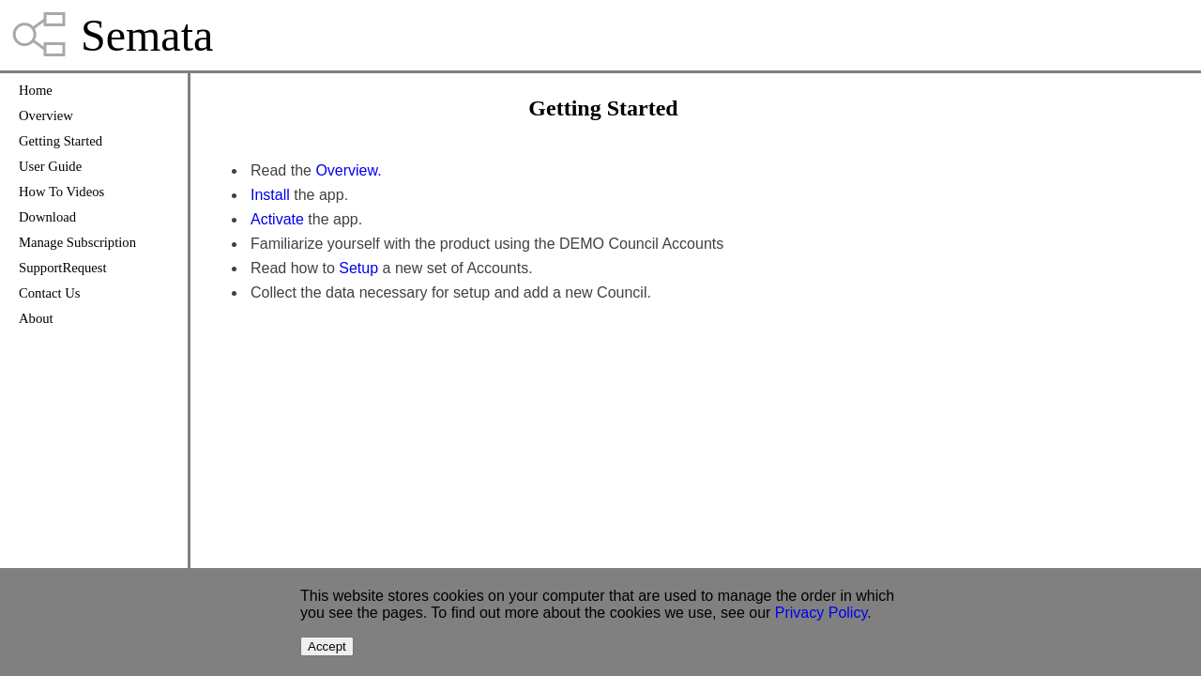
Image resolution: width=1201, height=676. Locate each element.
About (36, 318)
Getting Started (60, 140)
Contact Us (50, 292)
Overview (46, 115)
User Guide (50, 166)
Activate (277, 219)
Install (270, 195)
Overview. (348, 170)
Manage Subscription (77, 242)
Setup (358, 268)
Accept (327, 646)
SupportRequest (63, 267)
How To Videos (61, 191)
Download (47, 216)
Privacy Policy (821, 613)
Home (36, 90)
